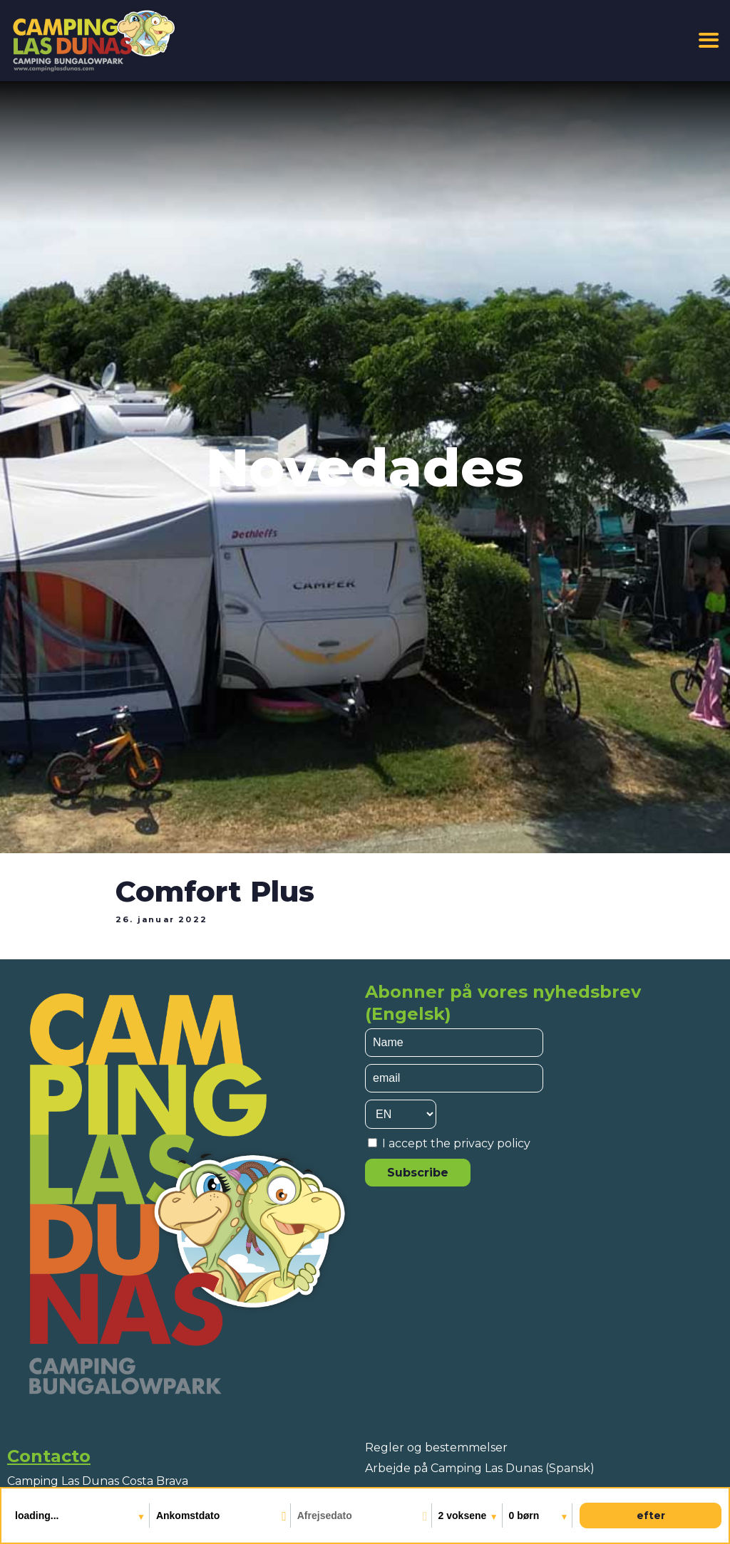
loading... (38, 1515)
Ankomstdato (188, 1515)
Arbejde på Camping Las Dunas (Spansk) (480, 1468)
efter (651, 1515)
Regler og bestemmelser (436, 1447)
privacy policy (491, 1143)
